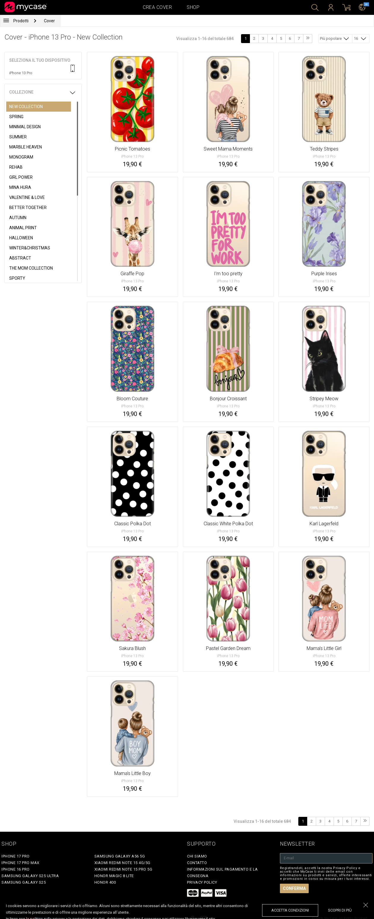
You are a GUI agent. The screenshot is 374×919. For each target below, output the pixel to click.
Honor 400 (105, 882)
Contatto (197, 863)
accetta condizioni (290, 910)
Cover (49, 20)
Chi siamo (197, 856)
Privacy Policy (202, 882)
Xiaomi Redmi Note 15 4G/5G (122, 863)
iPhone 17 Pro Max (20, 863)
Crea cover (157, 7)
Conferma (294, 888)
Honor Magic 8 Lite (114, 876)
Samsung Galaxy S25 (23, 882)
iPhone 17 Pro (15, 856)
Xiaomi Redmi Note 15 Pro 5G (123, 869)
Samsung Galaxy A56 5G (119, 856)
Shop (193, 7)
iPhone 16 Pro (15, 869)
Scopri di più (340, 910)
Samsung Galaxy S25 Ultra (30, 876)
